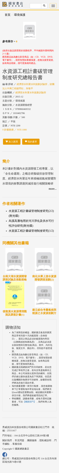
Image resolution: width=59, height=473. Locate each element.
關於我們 (7, 440)
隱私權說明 (45, 440)
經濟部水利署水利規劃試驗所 (30, 92)
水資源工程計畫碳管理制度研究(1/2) (31, 230)
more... (53, 188)
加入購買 (12, 141)
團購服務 (32, 440)
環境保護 (19, 14)
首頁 (7, 14)
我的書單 (31, 141)
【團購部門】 (29, 402)
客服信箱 (17, 444)
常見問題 (19, 440)
